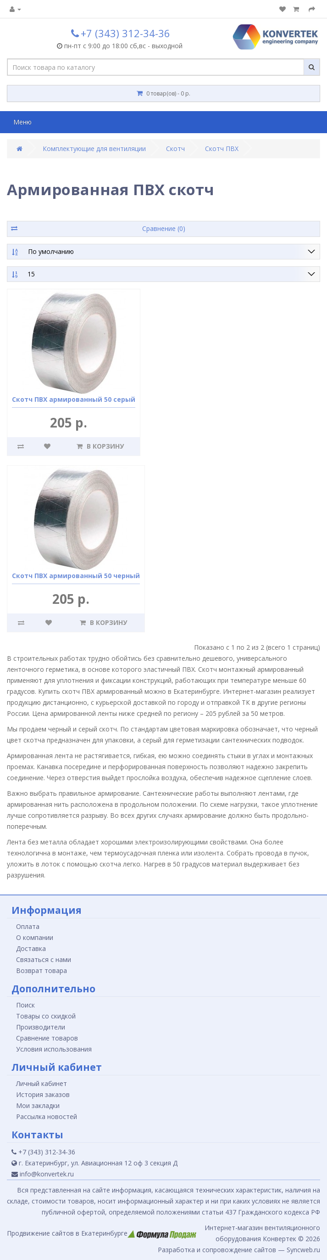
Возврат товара (41, 970)
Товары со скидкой (46, 1016)
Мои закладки (38, 1105)
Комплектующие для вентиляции (94, 148)
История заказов (43, 1094)
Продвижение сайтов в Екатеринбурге (101, 1233)
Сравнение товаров (47, 1038)
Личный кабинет (41, 1083)
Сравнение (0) (163, 228)
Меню (22, 122)
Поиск (25, 1005)
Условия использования (54, 1049)
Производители (40, 1027)
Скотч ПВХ (221, 148)
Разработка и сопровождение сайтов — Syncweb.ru (239, 1249)
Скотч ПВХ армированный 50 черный (76, 575)
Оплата (27, 926)
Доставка (31, 948)
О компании (34, 937)
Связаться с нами (43, 959)
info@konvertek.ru (42, 1174)
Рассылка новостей (46, 1116)
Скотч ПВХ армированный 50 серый (73, 399)
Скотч (175, 148)
